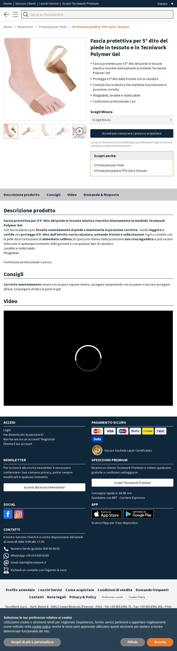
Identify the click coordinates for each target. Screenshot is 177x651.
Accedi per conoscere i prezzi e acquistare (132, 133)
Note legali (56, 597)
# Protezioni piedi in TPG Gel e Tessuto (120, 171)
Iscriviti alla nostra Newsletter (44, 487)
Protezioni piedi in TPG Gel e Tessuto (100, 27)
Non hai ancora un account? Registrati (29, 439)
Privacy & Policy (82, 597)
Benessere (25, 27)
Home (8, 3)
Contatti (36, 597)
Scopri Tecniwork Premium (80, 3)
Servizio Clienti (25, 3)
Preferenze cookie (112, 597)
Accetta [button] (160, 642)
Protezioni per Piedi (52, 27)
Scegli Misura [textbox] (101, 120)
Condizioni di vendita (114, 589)
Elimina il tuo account (17, 444)
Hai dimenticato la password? (23, 434)
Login (7, 430)
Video (72, 194)
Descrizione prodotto (22, 194)
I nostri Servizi (49, 3)
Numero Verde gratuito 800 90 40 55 (31, 548)
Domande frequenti (152, 589)
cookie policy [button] (41, 626)
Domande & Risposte (101, 194)
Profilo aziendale (20, 589)
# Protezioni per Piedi (109, 165)
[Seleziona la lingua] (165, 4)
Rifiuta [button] (133, 642)
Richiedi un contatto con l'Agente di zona (35, 570)
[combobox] (131, 120)
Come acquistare (79, 589)
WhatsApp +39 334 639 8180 (26, 555)
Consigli (53, 194)
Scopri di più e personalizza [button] (32, 642)
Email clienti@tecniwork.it (24, 562)
